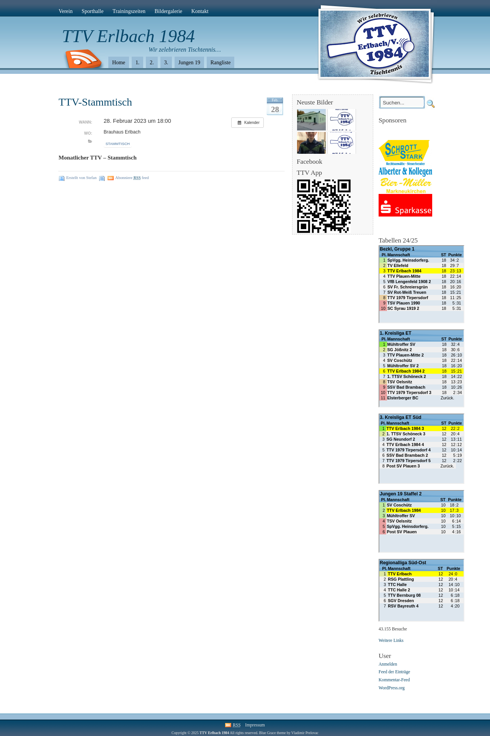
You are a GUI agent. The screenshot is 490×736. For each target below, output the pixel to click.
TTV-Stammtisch (95, 102)
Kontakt (200, 11)
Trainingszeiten (129, 11)
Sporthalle (92, 11)
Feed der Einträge (394, 672)
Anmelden (388, 664)
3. (166, 62)
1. (137, 62)
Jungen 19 (189, 62)
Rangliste (221, 62)
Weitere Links (391, 640)
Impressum (255, 725)
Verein (65, 11)
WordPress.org (392, 688)
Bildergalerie (168, 11)
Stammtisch (118, 144)
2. (152, 62)
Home (118, 62)
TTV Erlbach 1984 (128, 36)
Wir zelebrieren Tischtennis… (185, 49)
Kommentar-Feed (394, 680)
